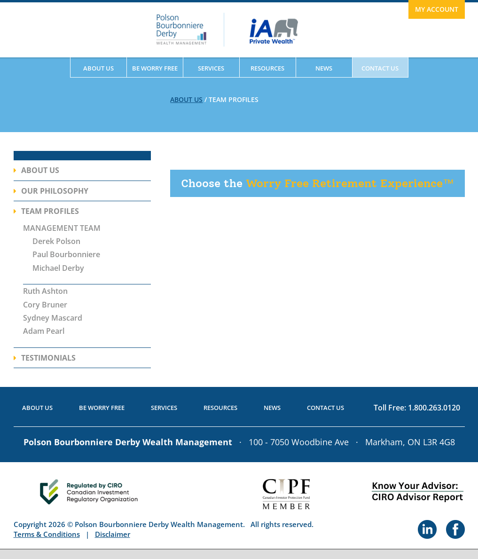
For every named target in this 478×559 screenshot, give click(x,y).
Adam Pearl (43, 331)
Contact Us (380, 68)
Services (211, 68)
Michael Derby (58, 268)
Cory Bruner (45, 304)
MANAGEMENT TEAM (62, 228)
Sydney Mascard (52, 318)
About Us (98, 68)
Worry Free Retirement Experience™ (317, 183)
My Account (436, 9)
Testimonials (48, 358)
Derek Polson (56, 241)
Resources (267, 68)
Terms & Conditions (47, 534)
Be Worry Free (155, 68)
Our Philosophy (54, 191)
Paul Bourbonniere (66, 254)
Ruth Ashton (45, 291)
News (323, 68)
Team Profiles (50, 211)
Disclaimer (112, 534)
